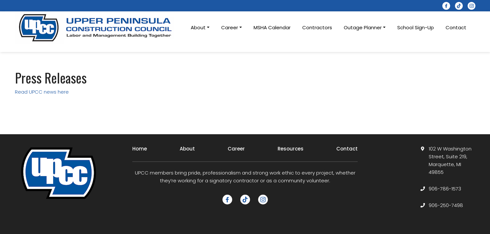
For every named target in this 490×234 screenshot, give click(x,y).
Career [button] (229, 27)
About (187, 148)
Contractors (317, 27)
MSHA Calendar (272, 27)
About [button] (198, 27)
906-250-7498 (446, 205)
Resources (291, 148)
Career (236, 148)
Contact (456, 27)
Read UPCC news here (42, 91)
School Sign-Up (415, 27)
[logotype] (96, 27)
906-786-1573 (445, 188)
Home (139, 148)
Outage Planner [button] (363, 27)
